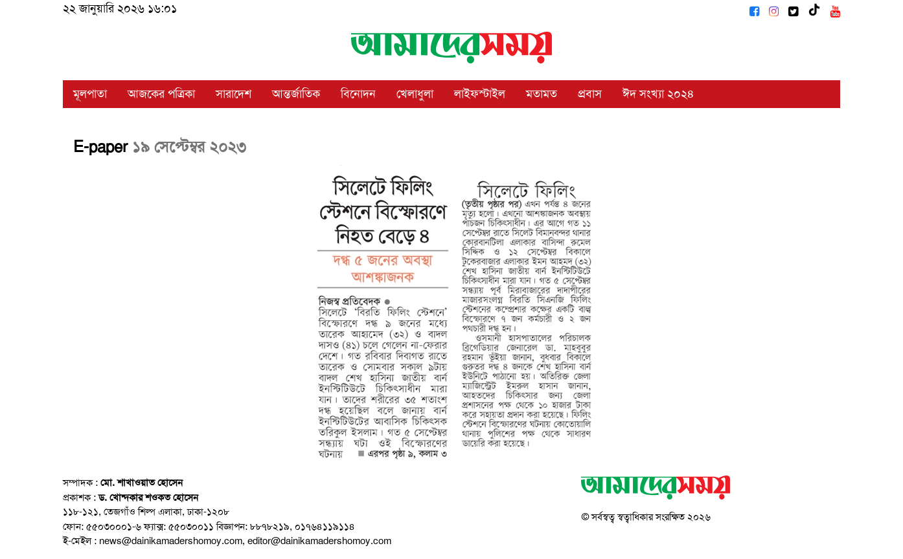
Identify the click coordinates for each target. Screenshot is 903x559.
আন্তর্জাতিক (296, 94)
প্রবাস (590, 94)
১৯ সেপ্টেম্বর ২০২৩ (189, 147)
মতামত (541, 94)
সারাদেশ (233, 94)
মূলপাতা (90, 94)
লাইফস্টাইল (479, 94)
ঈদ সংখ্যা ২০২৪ (658, 94)
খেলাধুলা (414, 94)
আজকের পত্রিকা (161, 94)
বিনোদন (358, 94)
